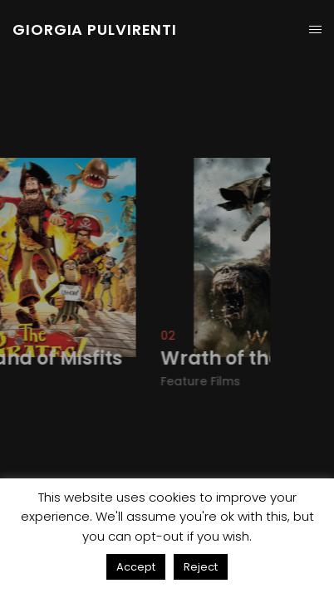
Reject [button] (201, 567)
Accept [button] (135, 567)
